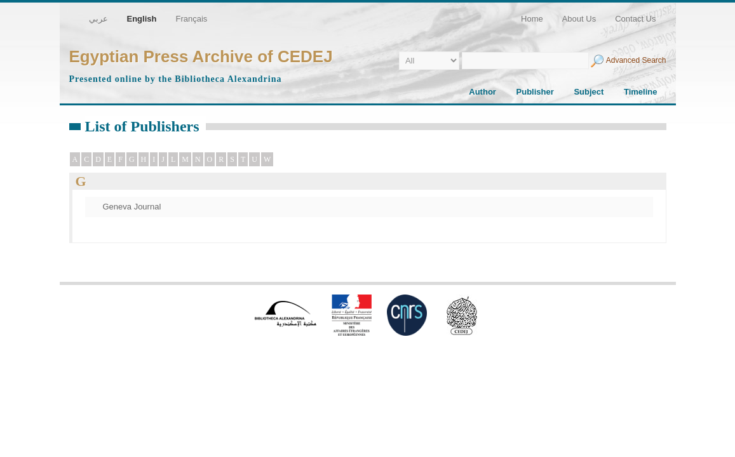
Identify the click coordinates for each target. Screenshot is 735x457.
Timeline (640, 91)
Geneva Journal (132, 206)
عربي (98, 18)
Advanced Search (636, 60)
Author (482, 91)
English (142, 18)
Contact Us (635, 18)
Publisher (535, 91)
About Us (579, 18)
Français (191, 18)
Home (532, 18)
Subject (589, 91)
